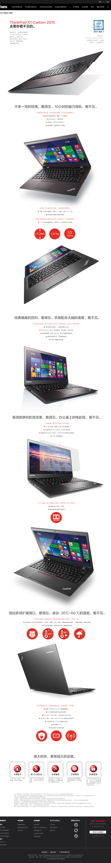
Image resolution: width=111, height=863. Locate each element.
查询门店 (2, 842)
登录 (100, 2)
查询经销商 (3, 845)
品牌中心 (52, 830)
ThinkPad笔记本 (16, 7)
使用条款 (44, 852)
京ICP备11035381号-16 (56, 857)
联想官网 (36, 824)
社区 (92, 7)
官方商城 (76, 7)
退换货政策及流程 (23, 827)
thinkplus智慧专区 (61, 7)
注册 (107, 2)
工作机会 (52, 824)
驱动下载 (20, 830)
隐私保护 (53, 852)
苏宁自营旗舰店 (4, 836)
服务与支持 (100, 7)
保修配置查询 (21, 824)
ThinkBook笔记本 (31, 7)
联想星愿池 (37, 836)
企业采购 (85, 7)
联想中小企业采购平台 (40, 827)
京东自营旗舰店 (4, 830)
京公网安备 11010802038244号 (73, 857)
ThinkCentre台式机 (45, 7)
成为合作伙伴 (54, 827)
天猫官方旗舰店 (4, 833)
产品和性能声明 (64, 852)
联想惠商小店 (38, 830)
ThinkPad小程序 (38, 833)
